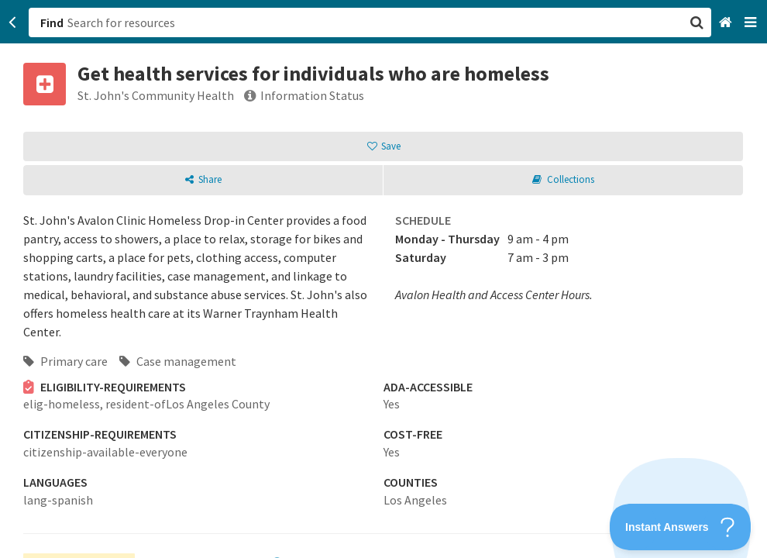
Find (52, 22)
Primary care (65, 361)
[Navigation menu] (752, 23)
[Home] (727, 23)
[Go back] (13, 22)
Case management (177, 361)
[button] (383, 279)
